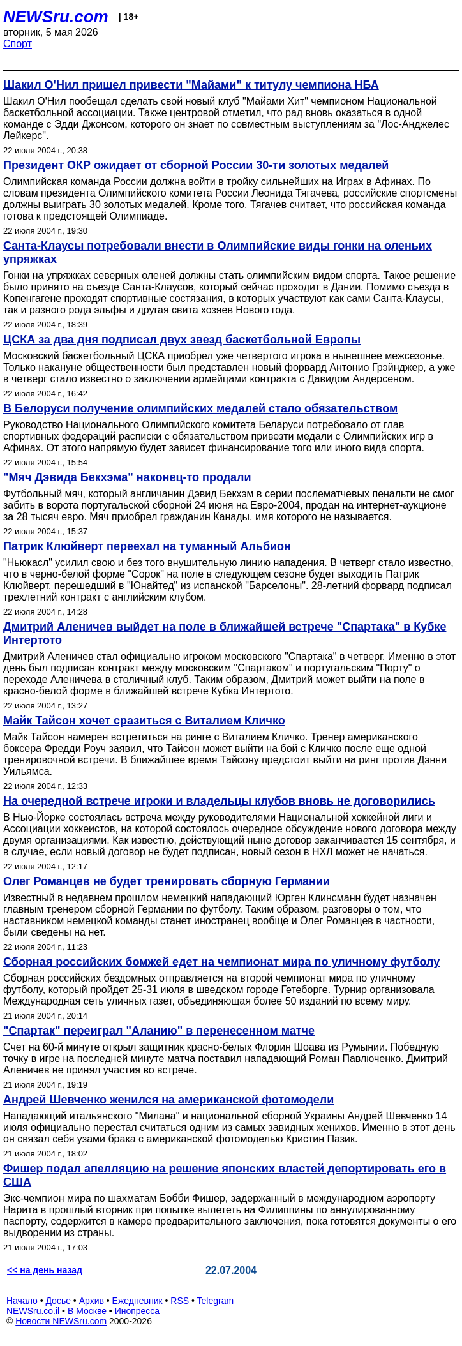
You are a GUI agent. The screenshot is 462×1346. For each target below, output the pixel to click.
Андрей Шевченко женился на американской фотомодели (168, 1099)
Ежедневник (137, 1301)
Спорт (17, 43)
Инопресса (137, 1311)
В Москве (87, 1311)
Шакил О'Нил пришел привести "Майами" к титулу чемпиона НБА (191, 85)
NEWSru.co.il (32, 1311)
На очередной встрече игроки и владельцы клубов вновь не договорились (219, 801)
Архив (91, 1301)
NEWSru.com (55, 16)
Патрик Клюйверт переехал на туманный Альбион (147, 546)
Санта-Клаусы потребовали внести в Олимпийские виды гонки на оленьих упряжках (217, 252)
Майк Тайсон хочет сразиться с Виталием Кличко (144, 720)
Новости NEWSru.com (61, 1321)
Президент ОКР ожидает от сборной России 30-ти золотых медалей (196, 165)
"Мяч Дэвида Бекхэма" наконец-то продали (127, 477)
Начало (22, 1301)
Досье (58, 1301)
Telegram (215, 1301)
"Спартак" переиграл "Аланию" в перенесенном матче (159, 1030)
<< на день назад (44, 1270)
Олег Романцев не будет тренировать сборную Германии (166, 881)
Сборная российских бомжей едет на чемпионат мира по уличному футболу (221, 961)
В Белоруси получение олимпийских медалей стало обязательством (200, 408)
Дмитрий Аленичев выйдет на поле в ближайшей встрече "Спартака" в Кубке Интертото (224, 633)
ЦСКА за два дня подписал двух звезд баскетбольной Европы (182, 339)
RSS (179, 1301)
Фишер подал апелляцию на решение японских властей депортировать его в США (224, 1175)
